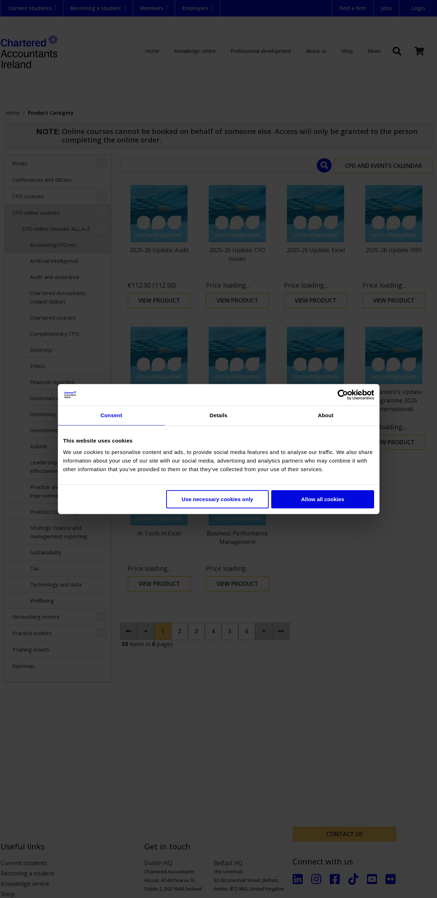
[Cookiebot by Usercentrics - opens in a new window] (343, 394)
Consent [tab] (111, 415)
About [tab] (326, 415)
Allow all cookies (322, 499)
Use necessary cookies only (217, 499)
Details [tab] (219, 415)
